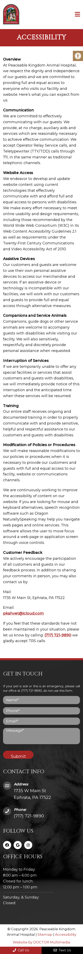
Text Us (62, 950)
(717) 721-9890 (57, 635)
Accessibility (65, 934)
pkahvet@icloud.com (23, 613)
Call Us (21, 950)
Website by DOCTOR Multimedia (41, 942)
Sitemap (45, 934)
